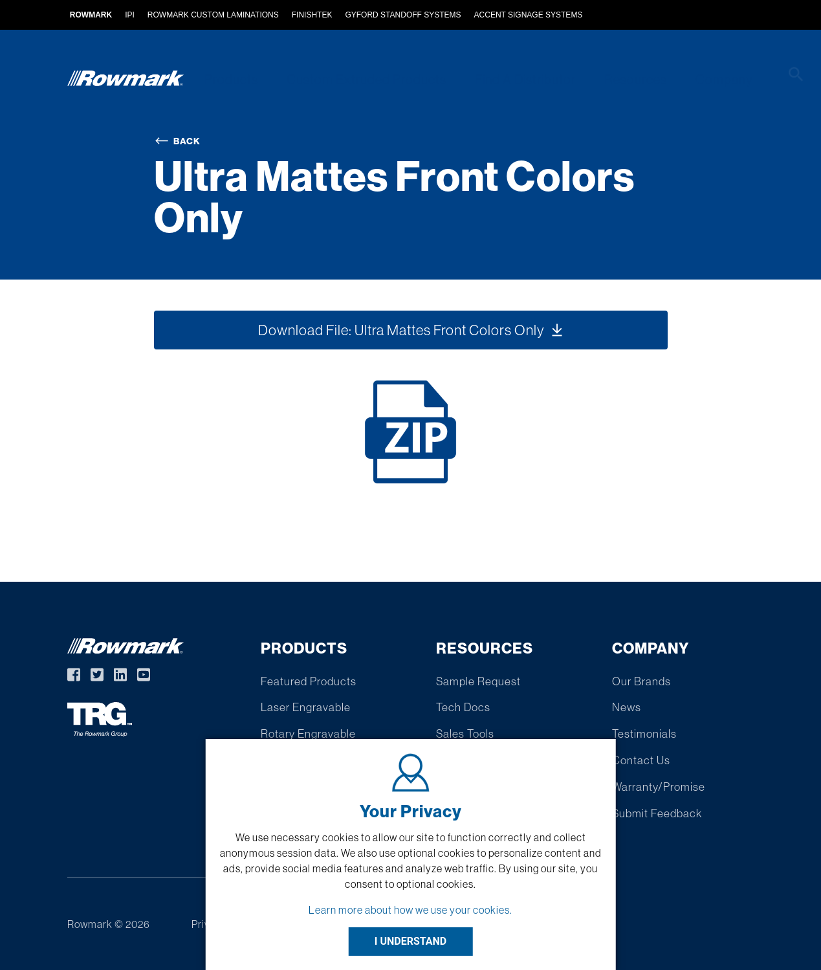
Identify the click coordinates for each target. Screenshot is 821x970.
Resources (617, 79)
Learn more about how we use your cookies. (410, 909)
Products (227, 79)
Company (700, 79)
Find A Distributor (511, 79)
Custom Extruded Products (357, 79)
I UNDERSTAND (411, 941)
